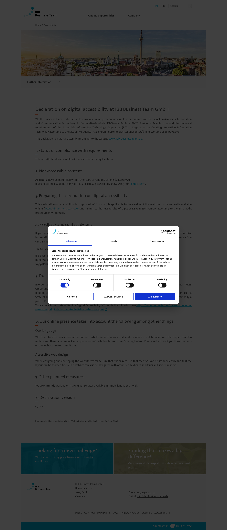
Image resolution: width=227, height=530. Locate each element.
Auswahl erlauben (113, 296)
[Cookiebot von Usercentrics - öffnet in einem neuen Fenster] (162, 232)
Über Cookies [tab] (157, 241)
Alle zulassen (155, 296)
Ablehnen (72, 296)
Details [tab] (113, 241)
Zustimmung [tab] (70, 241)
